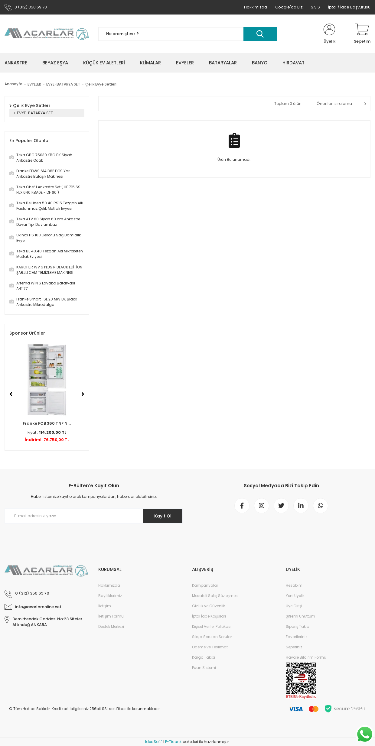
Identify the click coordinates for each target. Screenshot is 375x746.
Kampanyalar (205, 585)
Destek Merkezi (111, 626)
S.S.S (315, 7)
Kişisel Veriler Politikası (211, 626)
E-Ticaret (173, 741)
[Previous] (10, 394)
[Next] (82, 394)
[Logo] (47, 33)
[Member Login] (329, 34)
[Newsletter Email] (94, 516)
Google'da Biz (289, 7)
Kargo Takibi (203, 657)
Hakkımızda (255, 7)
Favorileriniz (296, 636)
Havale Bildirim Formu (306, 657)
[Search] (187, 34)
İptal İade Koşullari (209, 616)
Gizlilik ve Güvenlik (208, 605)
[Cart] (362, 34)
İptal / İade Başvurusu (349, 7)
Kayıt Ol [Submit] (162, 516)
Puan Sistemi (204, 667)
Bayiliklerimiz (110, 595)
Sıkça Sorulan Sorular (212, 636)
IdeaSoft (153, 741)
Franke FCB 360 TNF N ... (47, 423)
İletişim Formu (111, 616)
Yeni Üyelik (295, 595)
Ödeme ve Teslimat (210, 647)
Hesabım (294, 585)
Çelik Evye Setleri (100, 84)
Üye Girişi (294, 605)
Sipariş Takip (297, 626)
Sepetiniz (294, 647)
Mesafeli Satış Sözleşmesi (215, 595)
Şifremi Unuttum (300, 616)
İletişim (104, 605)
